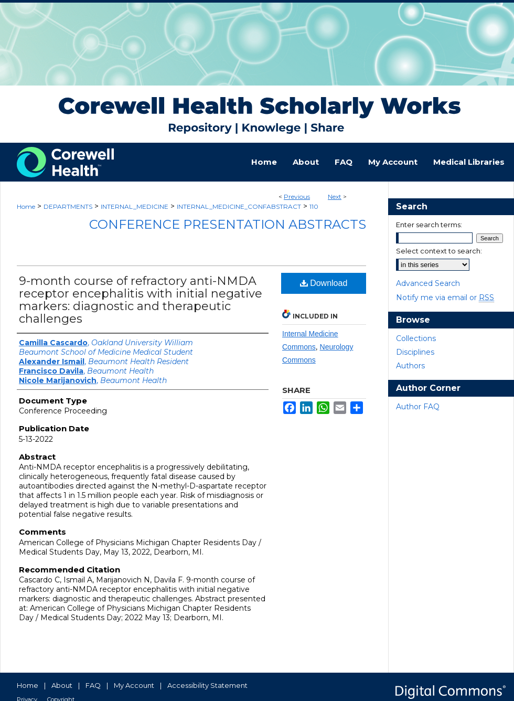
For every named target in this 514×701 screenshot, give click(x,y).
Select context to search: (439, 251)
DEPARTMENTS (68, 206)
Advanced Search (428, 283)
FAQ (93, 685)
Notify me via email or (445, 297)
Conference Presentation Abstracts (227, 224)
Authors (410, 365)
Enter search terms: (429, 224)
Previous (297, 196)
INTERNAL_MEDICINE (134, 206)
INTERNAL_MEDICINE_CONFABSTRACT (239, 206)
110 (313, 206)
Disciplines (415, 352)
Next (334, 196)
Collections (416, 338)
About (61, 685)
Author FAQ (418, 406)
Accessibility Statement (207, 685)
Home (26, 206)
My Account (134, 685)
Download (324, 283)
